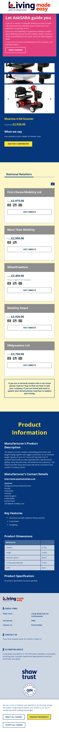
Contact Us (37, 639)
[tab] (19, 172)
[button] (8, 99)
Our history (7, 620)
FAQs (33, 620)
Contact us (7, 625)
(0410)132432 (9, 501)
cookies (12, 705)
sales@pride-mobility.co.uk (14, 503)
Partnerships (36, 625)
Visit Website (29, 212)
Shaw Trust (7, 614)
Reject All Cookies (13, 717)
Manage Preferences (39, 717)
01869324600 (9, 498)
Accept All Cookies (14, 725)
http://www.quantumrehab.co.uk (19, 479)
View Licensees (16, 50)
